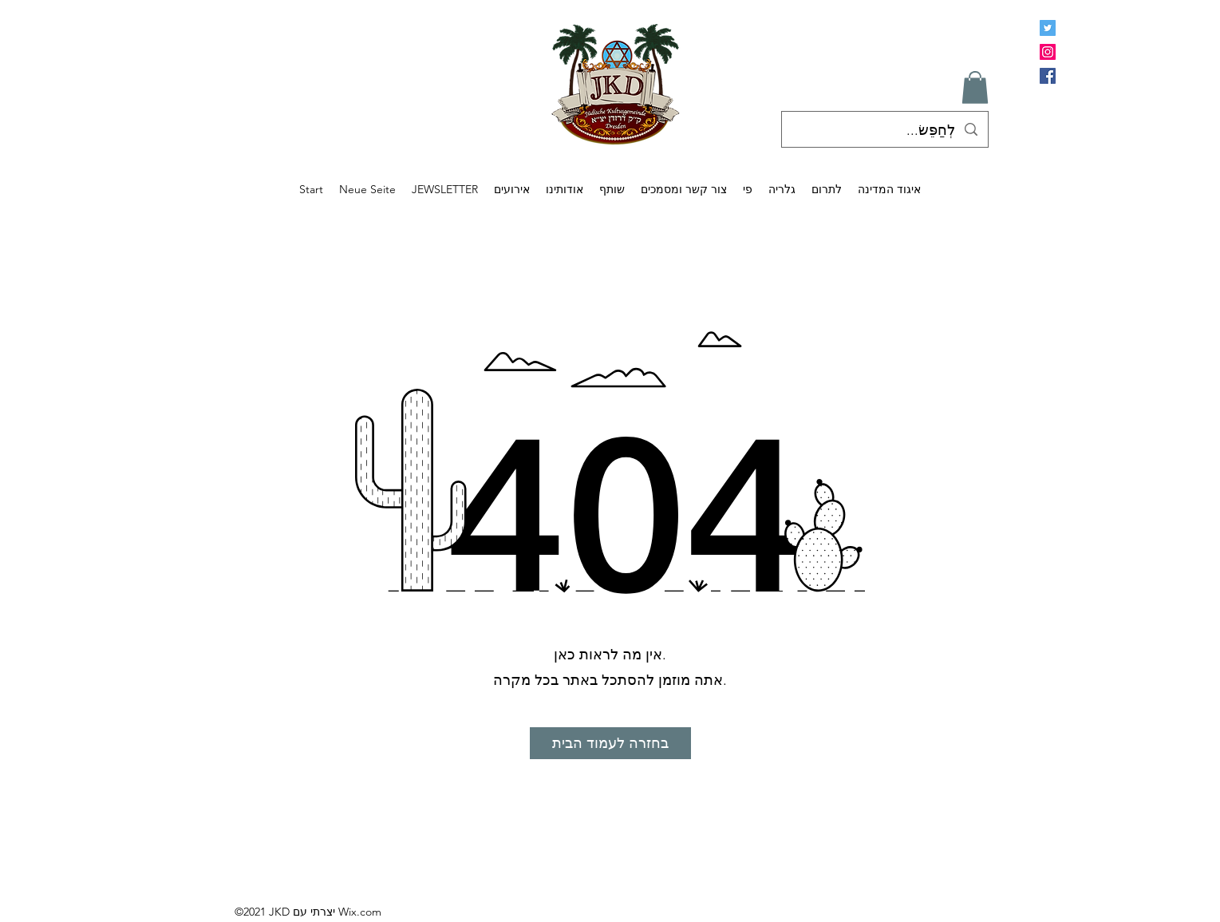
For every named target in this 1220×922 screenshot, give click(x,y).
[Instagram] (1048, 52)
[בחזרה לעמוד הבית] (610, 743)
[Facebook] (1048, 76)
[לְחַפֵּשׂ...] (885, 131)
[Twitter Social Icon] (1048, 28)
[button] (975, 87)
